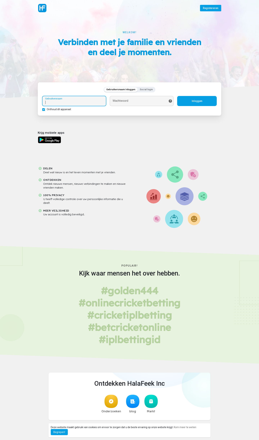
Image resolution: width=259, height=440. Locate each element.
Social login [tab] (146, 89)
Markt (151, 404)
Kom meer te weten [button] (185, 427)
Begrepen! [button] (59, 432)
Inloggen (197, 101)
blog (132, 404)
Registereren (210, 8)
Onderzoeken (111, 404)
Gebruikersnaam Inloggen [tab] (120, 89)
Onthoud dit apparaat (59, 109)
